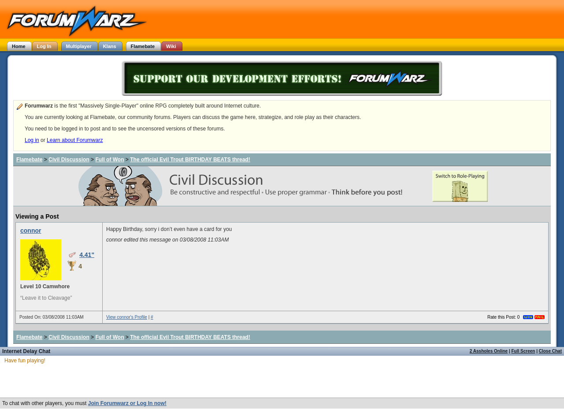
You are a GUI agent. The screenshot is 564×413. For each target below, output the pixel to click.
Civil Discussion (68, 159)
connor (30, 230)
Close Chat (550, 351)
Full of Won (109, 159)
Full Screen (523, 351)
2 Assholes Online (489, 351)
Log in (32, 140)
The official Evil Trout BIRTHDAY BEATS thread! (190, 159)
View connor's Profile (126, 317)
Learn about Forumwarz (75, 140)
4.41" (86, 254)
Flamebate (29, 159)
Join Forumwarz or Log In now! (127, 403)
